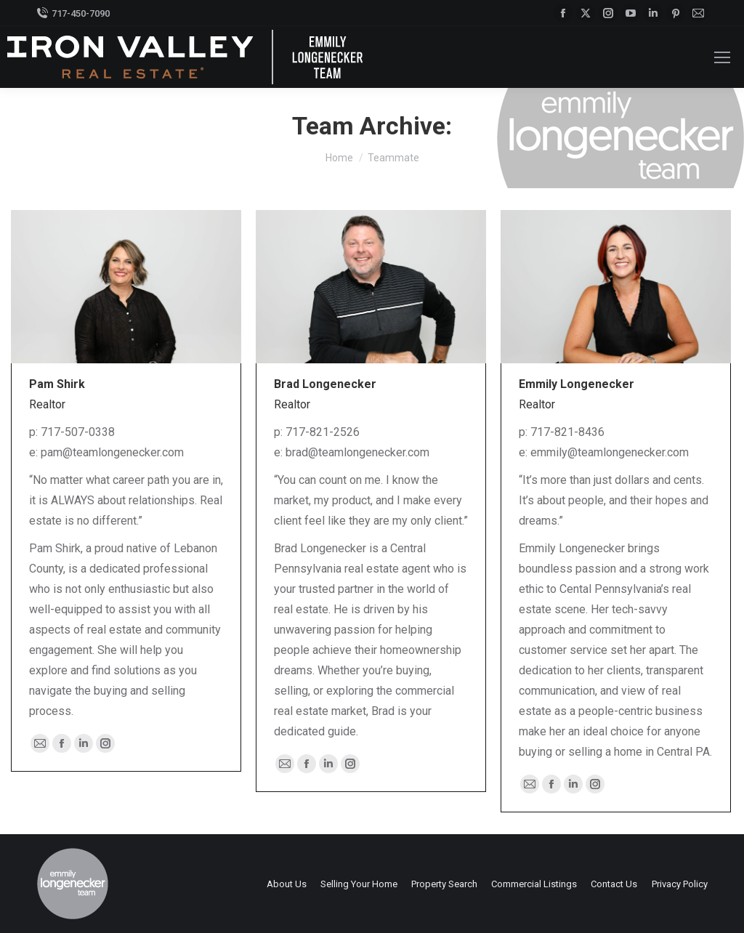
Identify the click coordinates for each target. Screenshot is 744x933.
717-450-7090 (73, 13)
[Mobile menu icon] (722, 57)
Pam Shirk (57, 384)
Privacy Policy (680, 884)
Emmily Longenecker (576, 384)
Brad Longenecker (325, 384)
